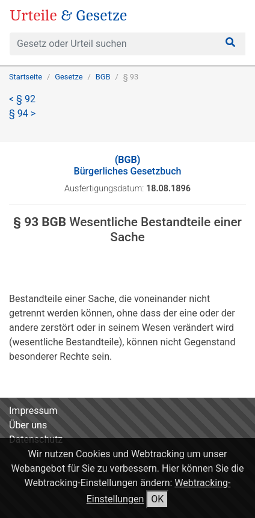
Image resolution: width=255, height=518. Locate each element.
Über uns (28, 425)
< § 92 (22, 99)
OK (157, 499)
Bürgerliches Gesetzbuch (128, 165)
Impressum (33, 410)
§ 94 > (22, 113)
